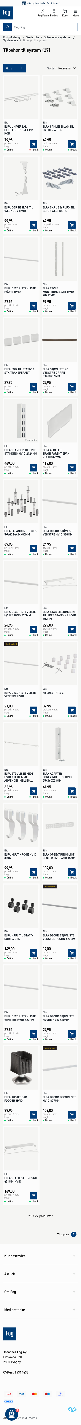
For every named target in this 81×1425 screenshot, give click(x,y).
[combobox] (45, 27)
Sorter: (51, 68)
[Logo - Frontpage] (19, 12)
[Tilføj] (33, 144)
